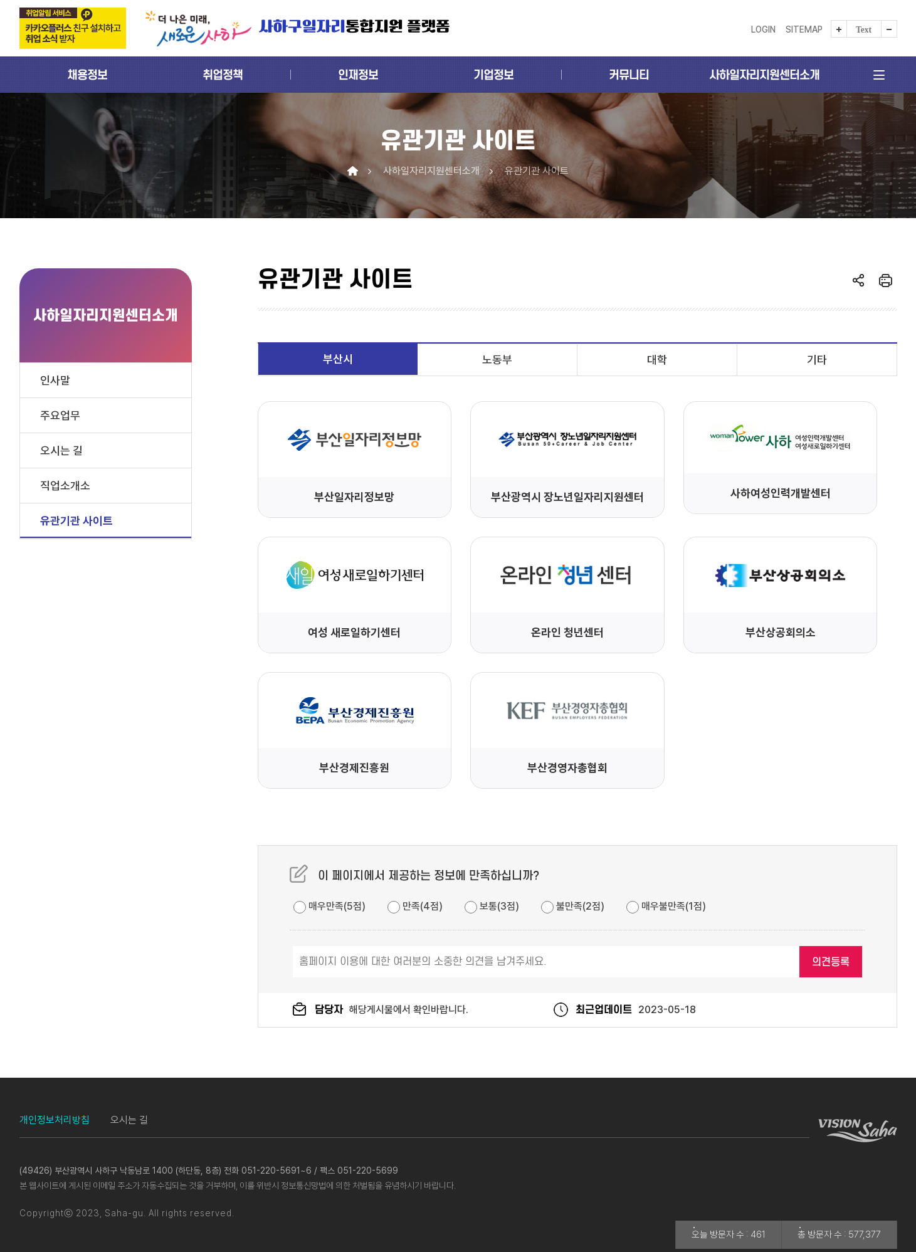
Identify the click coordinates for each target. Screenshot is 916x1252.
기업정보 (493, 74)
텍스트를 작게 (889, 29)
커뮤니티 (629, 74)
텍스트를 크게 (839, 29)
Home (352, 171)
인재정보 (358, 74)
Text (863, 29)
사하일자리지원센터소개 (764, 74)
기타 (817, 359)
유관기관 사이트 (76, 520)
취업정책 (223, 74)
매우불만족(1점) (666, 906)
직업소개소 (65, 485)
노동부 (497, 359)
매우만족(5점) (329, 906)
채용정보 (87, 74)
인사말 (55, 380)
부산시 (338, 359)
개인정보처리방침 (54, 1120)
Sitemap (804, 29)
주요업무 (60, 415)
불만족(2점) (572, 906)
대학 (657, 359)
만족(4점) (415, 906)
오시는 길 (61, 450)
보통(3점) (492, 906)
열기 (858, 280)
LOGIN (763, 29)
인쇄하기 (885, 280)
